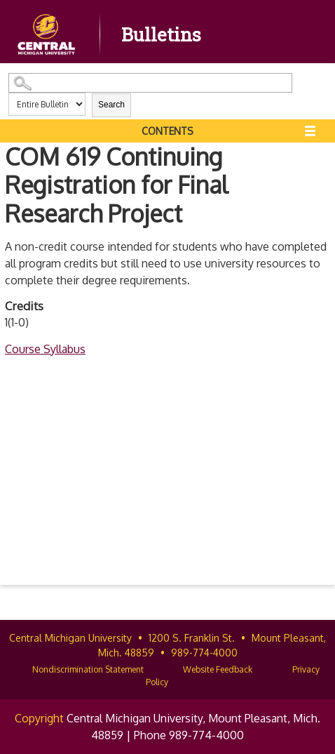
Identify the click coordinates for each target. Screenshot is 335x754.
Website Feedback (217, 669)
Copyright (39, 718)
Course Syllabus (45, 349)
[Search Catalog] (150, 83)
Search (111, 105)
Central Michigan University (70, 638)
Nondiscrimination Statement (88, 669)
